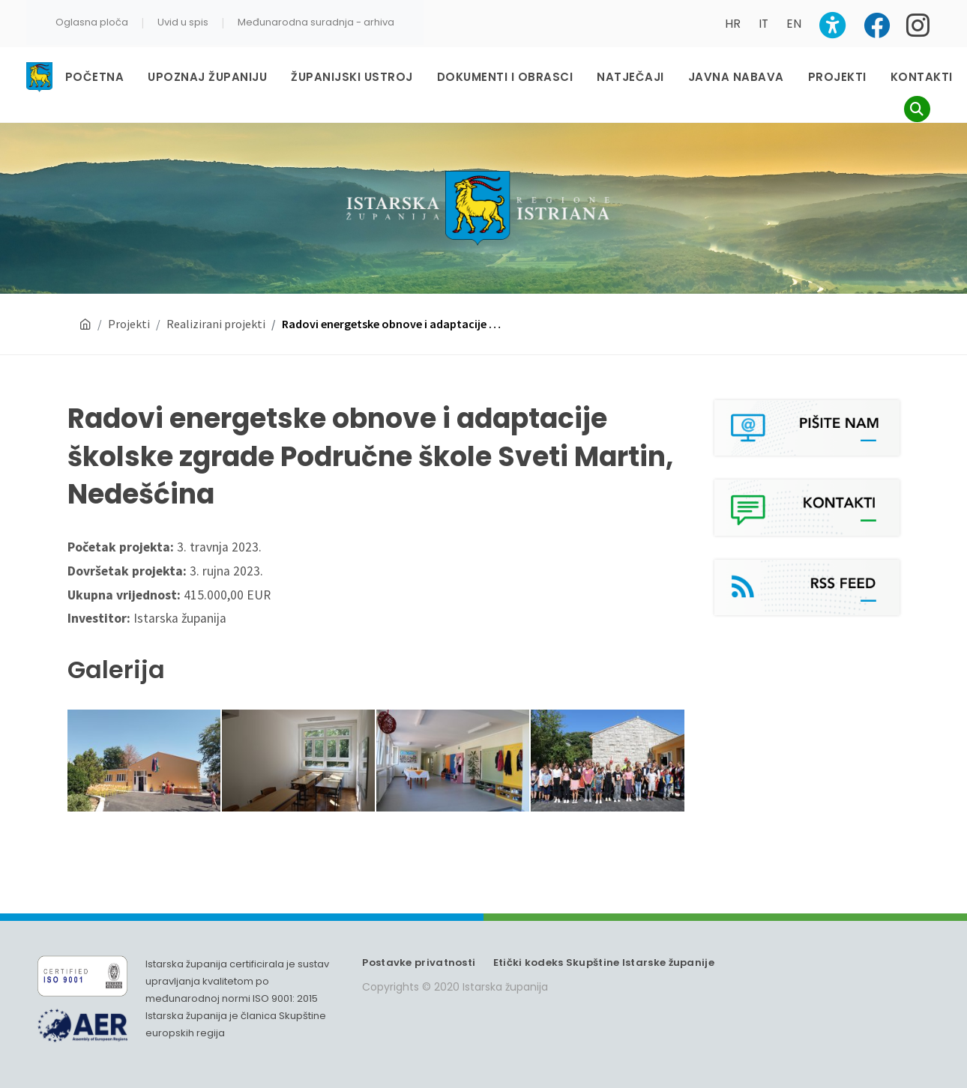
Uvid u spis (182, 22)
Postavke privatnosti (418, 962)
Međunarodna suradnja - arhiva (316, 22)
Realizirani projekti (215, 323)
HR (733, 23)
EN (793, 23)
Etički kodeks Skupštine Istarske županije (603, 962)
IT (763, 23)
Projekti (129, 323)
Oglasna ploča (91, 22)
